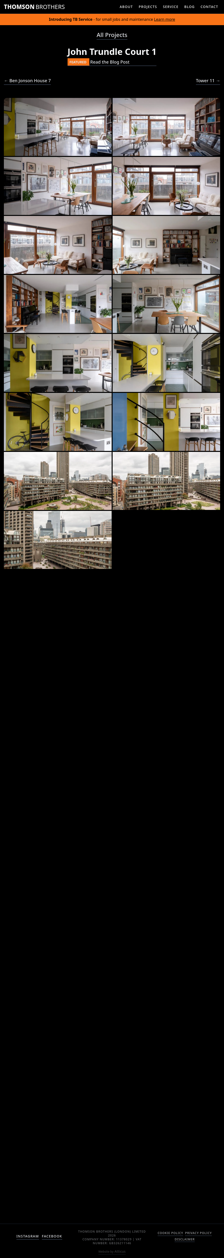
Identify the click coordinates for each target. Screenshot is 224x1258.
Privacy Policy (198, 1233)
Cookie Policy (170, 1233)
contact (209, 6)
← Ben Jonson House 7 (27, 80)
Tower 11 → (208, 80)
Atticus (111, 1251)
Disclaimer (185, 1239)
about (126, 6)
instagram (27, 1236)
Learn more (164, 19)
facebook (52, 1236)
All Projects (112, 35)
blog (189, 6)
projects (148, 6)
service (170, 6)
